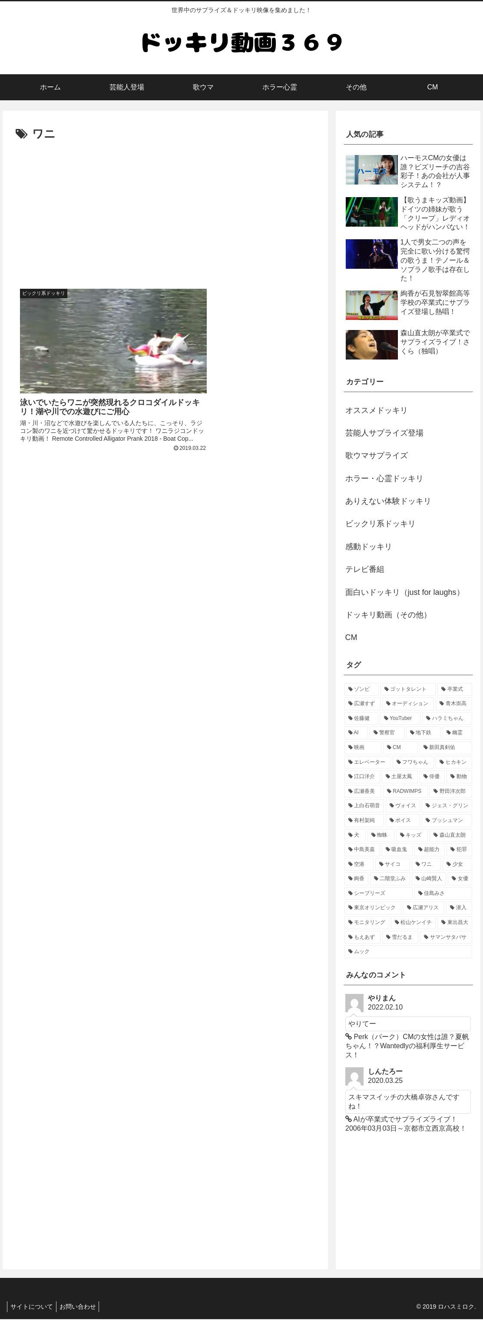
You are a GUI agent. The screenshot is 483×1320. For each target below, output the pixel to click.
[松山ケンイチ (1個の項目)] (413, 922)
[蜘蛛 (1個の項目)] (380, 835)
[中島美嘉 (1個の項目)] (362, 849)
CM (351, 637)
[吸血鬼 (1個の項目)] (397, 849)
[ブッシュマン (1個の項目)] (447, 820)
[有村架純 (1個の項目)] (364, 820)
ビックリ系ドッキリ (380, 523)
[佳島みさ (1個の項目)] (443, 893)
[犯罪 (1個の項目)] (459, 849)
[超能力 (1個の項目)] (429, 849)
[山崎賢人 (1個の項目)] (429, 878)
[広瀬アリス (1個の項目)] (423, 907)
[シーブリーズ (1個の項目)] (378, 893)
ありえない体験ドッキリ (388, 501)
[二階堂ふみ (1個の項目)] (390, 878)
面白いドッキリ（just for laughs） (404, 592)
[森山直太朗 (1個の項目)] (451, 835)
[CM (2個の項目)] (400, 747)
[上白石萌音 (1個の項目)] (364, 805)
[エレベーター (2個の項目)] (367, 762)
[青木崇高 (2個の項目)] (454, 703)
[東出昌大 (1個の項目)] (454, 922)
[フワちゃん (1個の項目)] (413, 762)
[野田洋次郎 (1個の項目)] (451, 791)
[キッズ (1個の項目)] (412, 835)
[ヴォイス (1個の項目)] (403, 805)
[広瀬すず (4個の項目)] (362, 703)
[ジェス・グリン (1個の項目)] (447, 805)
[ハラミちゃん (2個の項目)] (447, 718)
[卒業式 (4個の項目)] (454, 689)
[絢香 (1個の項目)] (356, 878)
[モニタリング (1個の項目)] (366, 922)
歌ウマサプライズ (376, 455)
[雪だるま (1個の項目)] (400, 937)
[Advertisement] (165, 209)
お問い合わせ (81, 1307)
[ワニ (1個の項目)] (426, 864)
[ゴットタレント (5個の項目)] (408, 689)
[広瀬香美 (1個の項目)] (362, 791)
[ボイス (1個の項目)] (403, 820)
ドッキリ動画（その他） (388, 614)
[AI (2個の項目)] (356, 732)
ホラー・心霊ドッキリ (384, 478)
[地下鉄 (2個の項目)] (423, 732)
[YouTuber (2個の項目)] (400, 718)
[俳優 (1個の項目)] (432, 776)
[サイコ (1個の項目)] (392, 864)
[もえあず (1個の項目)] (362, 937)
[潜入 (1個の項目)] (459, 907)
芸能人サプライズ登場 (384, 433)
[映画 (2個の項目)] (362, 747)
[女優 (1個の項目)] (460, 878)
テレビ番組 (364, 569)
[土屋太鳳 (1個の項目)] (400, 776)
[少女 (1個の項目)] (457, 864)
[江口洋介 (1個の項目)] (362, 776)
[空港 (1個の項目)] (359, 864)
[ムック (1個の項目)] (408, 951)
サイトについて (33, 1307)
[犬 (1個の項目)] (355, 835)
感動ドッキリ (368, 546)
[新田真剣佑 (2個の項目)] (446, 747)
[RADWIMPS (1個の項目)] (405, 791)
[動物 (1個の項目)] (459, 776)
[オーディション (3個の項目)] (408, 703)
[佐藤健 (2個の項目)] (361, 718)
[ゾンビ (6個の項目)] (361, 689)
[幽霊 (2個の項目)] (457, 732)
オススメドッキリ (376, 410)
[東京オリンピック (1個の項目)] (372, 907)
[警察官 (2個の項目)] (387, 732)
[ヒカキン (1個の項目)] (454, 762)
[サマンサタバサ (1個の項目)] (446, 937)
